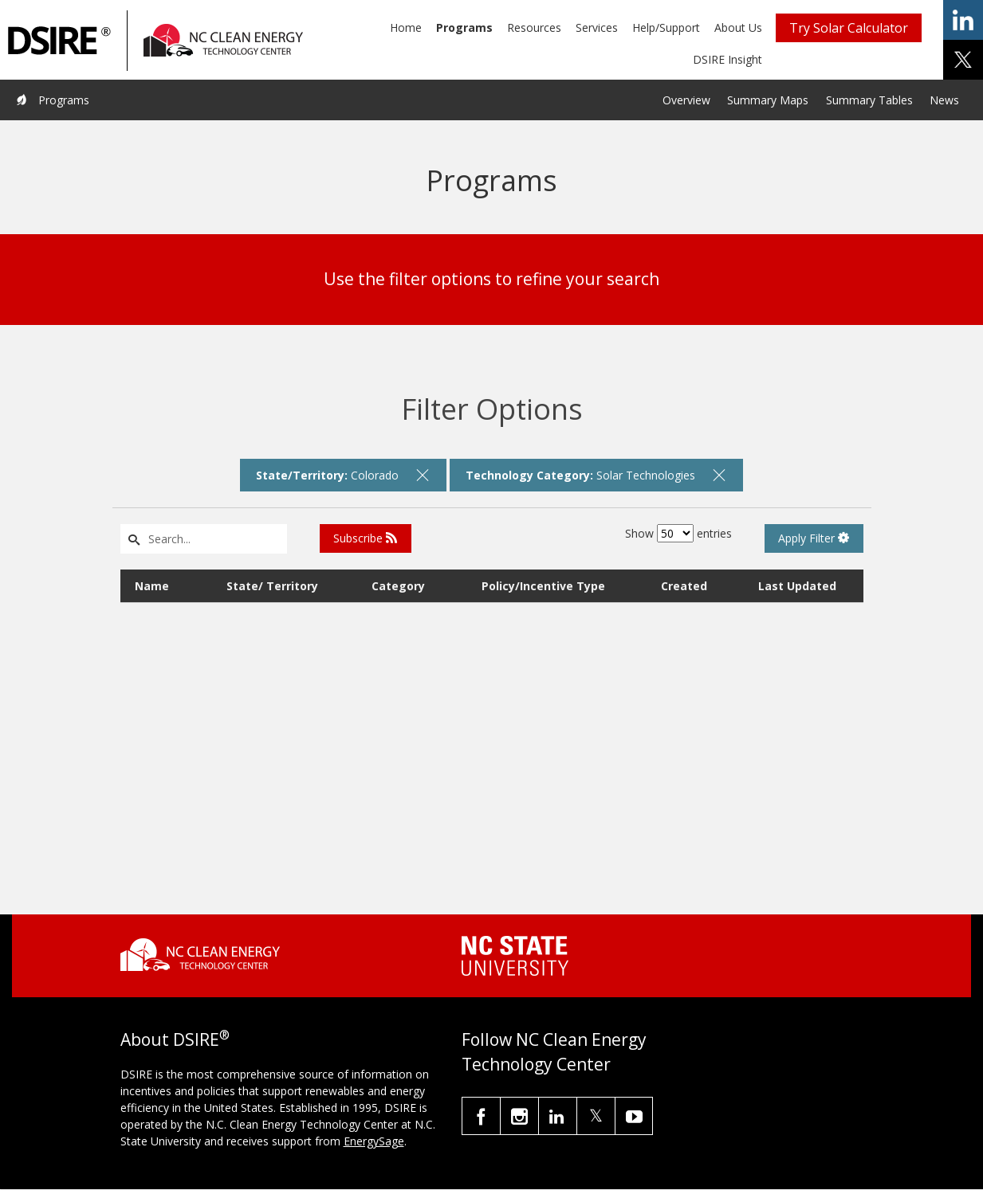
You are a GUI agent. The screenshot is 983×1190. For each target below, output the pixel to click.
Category (398, 585)
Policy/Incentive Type (543, 585)
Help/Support (666, 27)
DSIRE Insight (727, 59)
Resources (534, 27)
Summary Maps (767, 100)
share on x (963, 60)
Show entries (678, 533)
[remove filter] (423, 475)
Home (406, 27)
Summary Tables (869, 100)
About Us (738, 27)
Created (684, 585)
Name (152, 585)
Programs (464, 27)
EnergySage (374, 1141)
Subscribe (365, 538)
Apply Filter (813, 538)
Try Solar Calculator (848, 28)
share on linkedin (963, 20)
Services (597, 27)
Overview (686, 100)
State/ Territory (272, 585)
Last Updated (797, 585)
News (944, 100)
